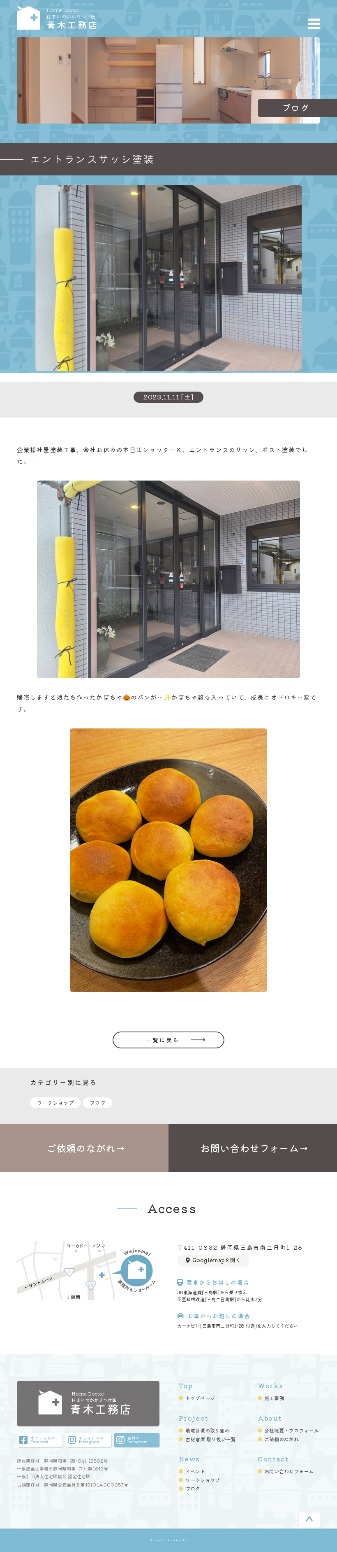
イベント (195, 1471)
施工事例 (274, 1398)
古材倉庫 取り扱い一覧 (210, 1439)
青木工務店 (99, 18)
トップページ (200, 1398)
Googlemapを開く (213, 1260)
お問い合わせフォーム (289, 1471)
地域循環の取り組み (207, 1430)
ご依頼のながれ (281, 1439)
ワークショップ (55, 1102)
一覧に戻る (162, 1040)
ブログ (98, 1102)
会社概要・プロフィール (291, 1430)
